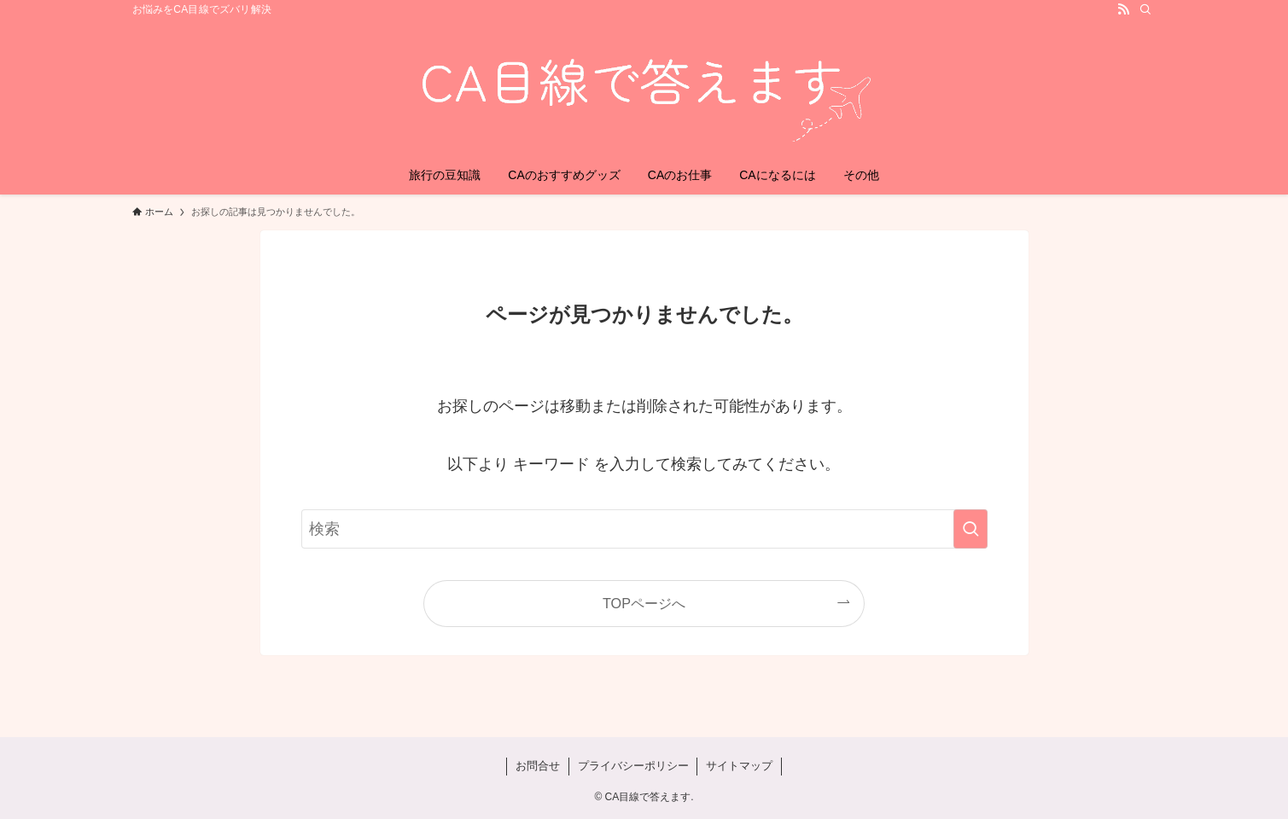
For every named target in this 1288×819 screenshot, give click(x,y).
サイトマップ (739, 765)
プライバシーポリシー (633, 765)
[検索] (1145, 9)
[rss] (1123, 9)
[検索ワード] (644, 529)
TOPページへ (644, 603)
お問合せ (538, 765)
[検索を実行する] (970, 529)
